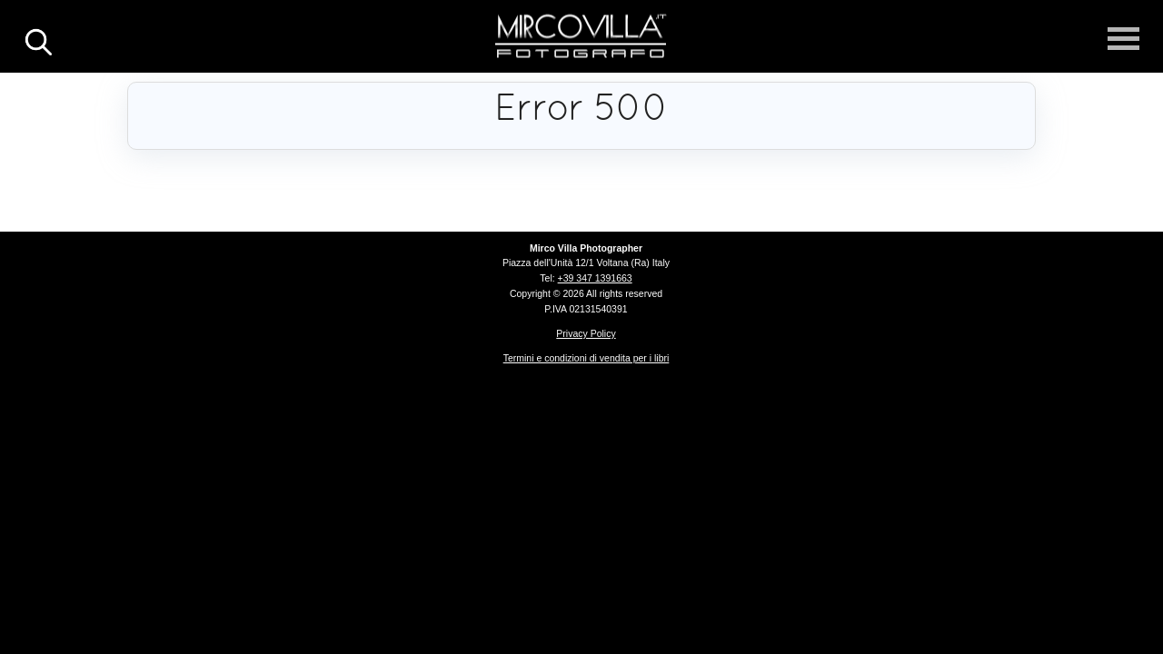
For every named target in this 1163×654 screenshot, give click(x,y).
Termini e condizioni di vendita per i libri (586, 357)
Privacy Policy (585, 333)
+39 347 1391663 (595, 277)
